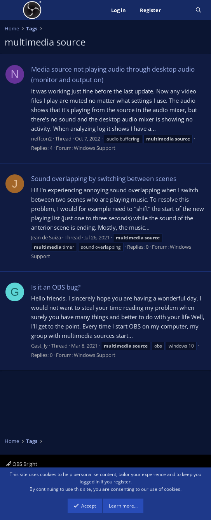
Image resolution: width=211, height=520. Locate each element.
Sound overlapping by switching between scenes (103, 178)
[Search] (198, 10)
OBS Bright (21, 463)
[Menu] (11, 10)
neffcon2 (41, 138)
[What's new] (178, 10)
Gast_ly (39, 345)
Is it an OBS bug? (55, 287)
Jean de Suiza (46, 237)
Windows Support (94, 147)
